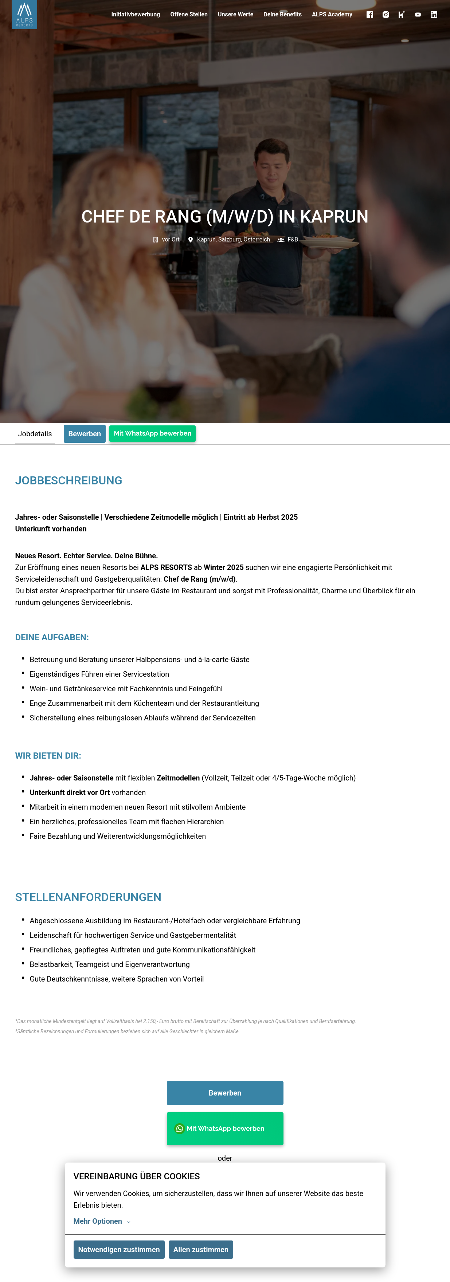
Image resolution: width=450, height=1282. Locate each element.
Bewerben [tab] (85, 433)
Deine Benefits (282, 14)
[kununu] (402, 14)
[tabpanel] (225, 869)
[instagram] (386, 14)
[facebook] (370, 14)
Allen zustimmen (200, 1249)
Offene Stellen (189, 14)
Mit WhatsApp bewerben (152, 433)
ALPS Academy (332, 14)
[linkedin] (434, 14)
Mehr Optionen (102, 1221)
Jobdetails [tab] (35, 433)
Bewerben (225, 1093)
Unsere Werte (235, 14)
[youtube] (418, 14)
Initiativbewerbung (135, 14)
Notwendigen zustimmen (119, 1249)
